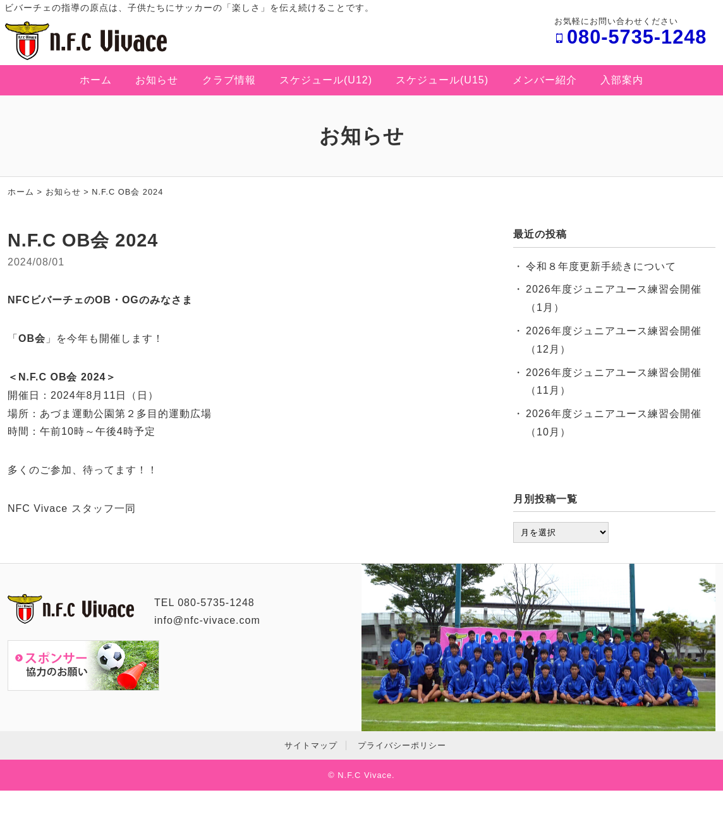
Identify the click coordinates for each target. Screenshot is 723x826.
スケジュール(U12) (325, 80)
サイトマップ (310, 745)
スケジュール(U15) (442, 80)
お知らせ (156, 80)
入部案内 (621, 80)
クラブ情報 (229, 80)
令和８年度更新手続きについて (601, 266)
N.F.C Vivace (364, 775)
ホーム (96, 80)
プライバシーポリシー (402, 745)
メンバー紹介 (545, 80)
